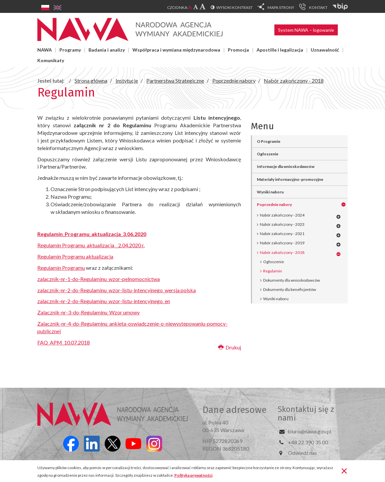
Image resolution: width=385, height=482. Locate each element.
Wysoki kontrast (234, 7)
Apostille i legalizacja (280, 50)
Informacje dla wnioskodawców (285, 166)
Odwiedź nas (302, 453)
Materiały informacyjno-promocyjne (290, 179)
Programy (70, 50)
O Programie (268, 141)
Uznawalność (325, 50)
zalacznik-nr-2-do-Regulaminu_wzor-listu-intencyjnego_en (103, 301)
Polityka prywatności (193, 475)
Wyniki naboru (270, 191)
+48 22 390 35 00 (308, 442)
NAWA (44, 50)
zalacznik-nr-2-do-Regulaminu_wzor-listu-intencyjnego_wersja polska (116, 290)
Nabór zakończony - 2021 (282, 233)
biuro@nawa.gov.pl (309, 431)
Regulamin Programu (61, 267)
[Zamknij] (344, 470)
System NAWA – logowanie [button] (306, 30)
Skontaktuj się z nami (306, 413)
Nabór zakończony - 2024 (282, 215)
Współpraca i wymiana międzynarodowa (176, 50)
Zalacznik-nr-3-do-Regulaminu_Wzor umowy (88, 312)
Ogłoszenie (267, 153)
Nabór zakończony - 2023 (282, 224)
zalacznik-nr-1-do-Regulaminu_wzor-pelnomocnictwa (98, 279)
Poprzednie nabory (274, 204)
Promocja (238, 50)
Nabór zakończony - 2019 (282, 242)
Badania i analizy (106, 50)
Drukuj (229, 347)
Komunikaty (50, 60)
